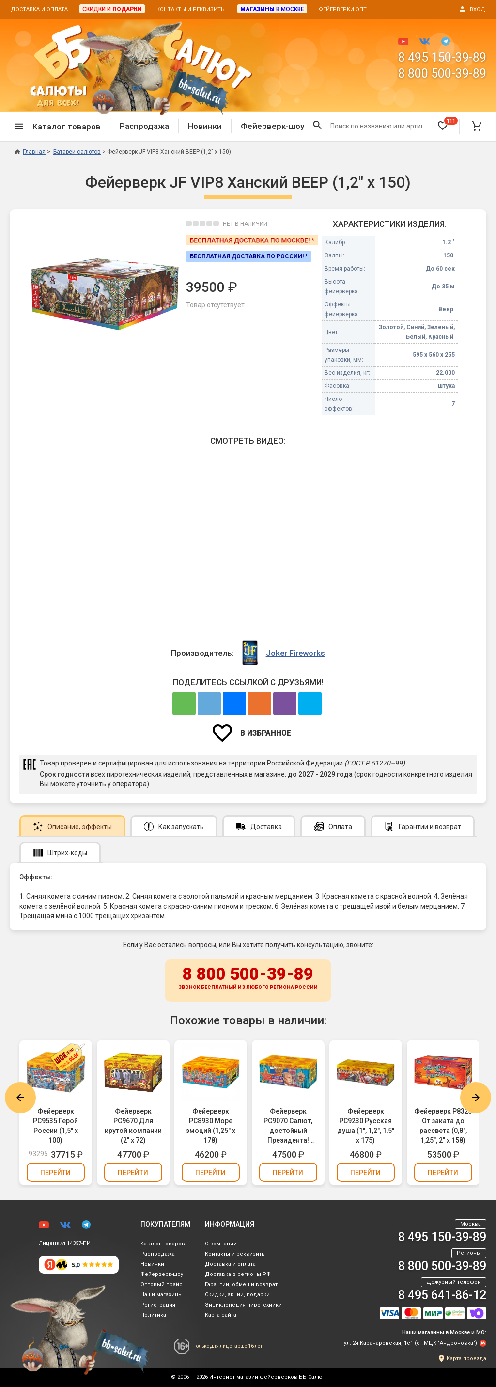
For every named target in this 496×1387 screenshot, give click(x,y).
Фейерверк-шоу (272, 126)
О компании (221, 1244)
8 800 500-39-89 (442, 73)
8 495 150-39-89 (442, 57)
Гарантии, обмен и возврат (241, 1284)
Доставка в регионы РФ (238, 1274)
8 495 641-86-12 (442, 1295)
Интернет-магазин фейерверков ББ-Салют (267, 1377)
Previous (20, 1097)
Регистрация (157, 1305)
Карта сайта (220, 1315)
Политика (153, 1315)
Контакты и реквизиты (191, 9)
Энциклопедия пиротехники (243, 1305)
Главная (30, 151)
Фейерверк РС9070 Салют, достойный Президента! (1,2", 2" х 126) (288, 1126)
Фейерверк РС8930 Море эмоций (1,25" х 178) (210, 1125)
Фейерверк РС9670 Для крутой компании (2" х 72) (133, 1125)
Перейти (55, 1173)
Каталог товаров (162, 1244)
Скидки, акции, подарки (237, 1294)
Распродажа (144, 126)
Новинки (204, 126)
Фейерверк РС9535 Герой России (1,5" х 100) (55, 1125)
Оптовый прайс (161, 1284)
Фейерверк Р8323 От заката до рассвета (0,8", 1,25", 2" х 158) (443, 1125)
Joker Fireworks (295, 653)
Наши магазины (161, 1294)
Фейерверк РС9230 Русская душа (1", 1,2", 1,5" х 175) (365, 1125)
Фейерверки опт (343, 9)
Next (475, 1097)
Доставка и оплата (39, 9)
